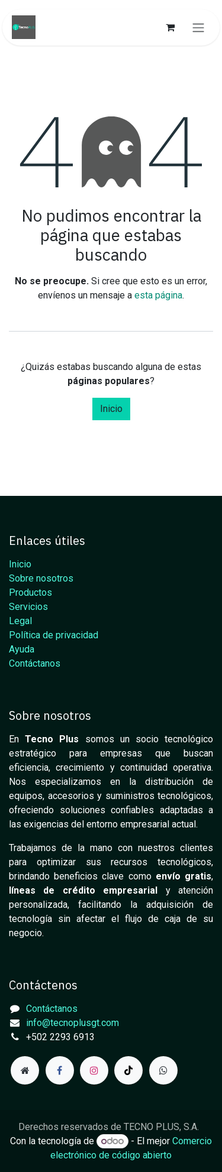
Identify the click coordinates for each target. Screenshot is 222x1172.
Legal (20, 620)
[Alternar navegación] (198, 27)
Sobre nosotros (41, 578)
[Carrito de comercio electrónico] (170, 27)
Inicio (111, 408)
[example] (163, 1070)
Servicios (28, 606)
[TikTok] (128, 1070)
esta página (158, 295)
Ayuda (21, 649)
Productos (30, 592)
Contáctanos (34, 663)
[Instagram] (94, 1070)
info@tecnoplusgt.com (72, 1022)
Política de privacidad (53, 635)
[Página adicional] (25, 1070)
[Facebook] (60, 1070)
